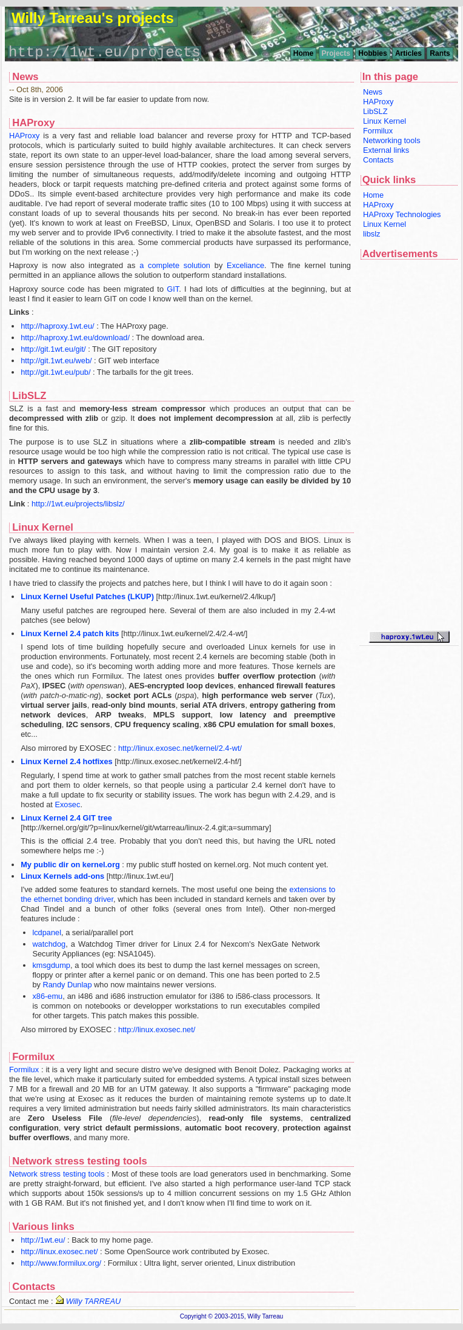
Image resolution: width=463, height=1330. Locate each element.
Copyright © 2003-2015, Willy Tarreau (232, 1316)
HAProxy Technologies (402, 214)
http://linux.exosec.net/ (156, 1029)
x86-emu (47, 996)
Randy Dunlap (67, 984)
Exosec (67, 804)
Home (303, 53)
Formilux (378, 130)
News (372, 91)
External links (386, 150)
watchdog (48, 944)
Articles (408, 53)
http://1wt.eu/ (43, 1239)
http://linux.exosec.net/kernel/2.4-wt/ (180, 748)
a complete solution (174, 265)
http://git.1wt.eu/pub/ (55, 372)
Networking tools (392, 140)
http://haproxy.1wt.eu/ (57, 326)
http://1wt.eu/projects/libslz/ (78, 503)
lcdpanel (46, 932)
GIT (173, 289)
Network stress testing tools (57, 1173)
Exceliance (245, 265)
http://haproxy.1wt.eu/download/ (75, 337)
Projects (336, 53)
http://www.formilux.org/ (61, 1263)
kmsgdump (51, 965)
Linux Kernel (384, 121)
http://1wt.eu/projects (104, 52)
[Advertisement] (409, 446)
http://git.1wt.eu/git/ (53, 349)
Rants (440, 53)
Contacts (378, 159)
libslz (371, 233)
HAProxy (378, 101)
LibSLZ (375, 111)
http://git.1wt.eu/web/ (56, 360)
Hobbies (372, 53)
